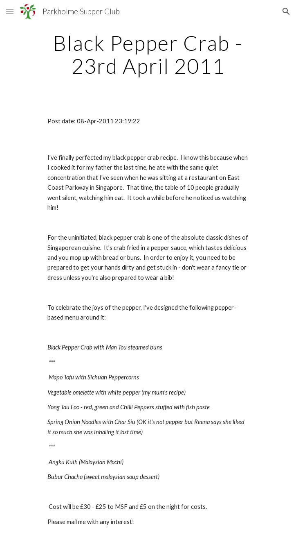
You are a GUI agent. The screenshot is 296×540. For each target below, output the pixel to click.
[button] (10, 11)
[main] (147, 54)
